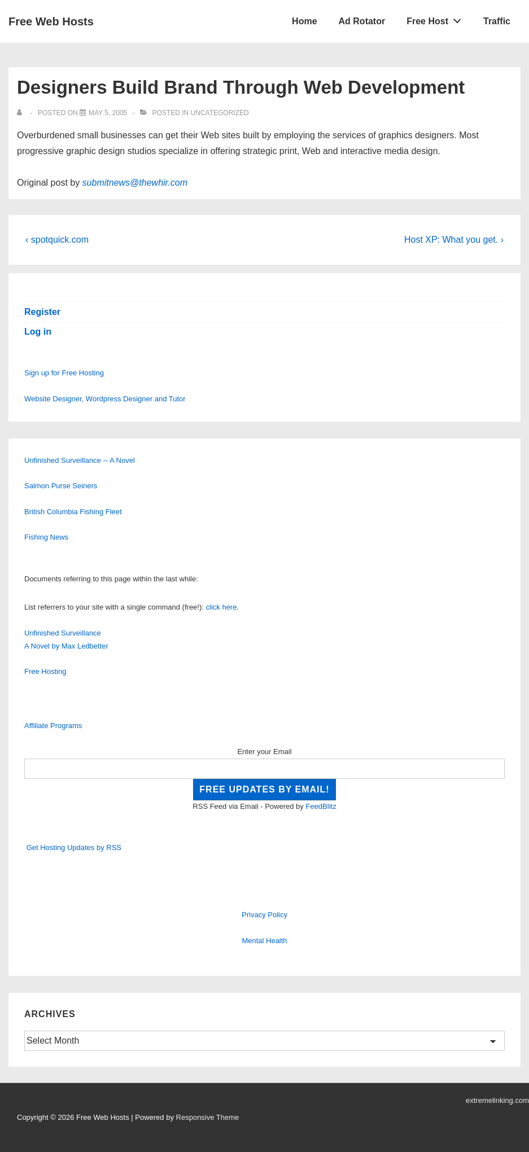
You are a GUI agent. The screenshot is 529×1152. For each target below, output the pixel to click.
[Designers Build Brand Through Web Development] (108, 113)
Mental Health (264, 940)
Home (304, 21)
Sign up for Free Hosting (64, 373)
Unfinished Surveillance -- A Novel (79, 460)
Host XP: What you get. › (454, 239)
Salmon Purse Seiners (60, 485)
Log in (37, 331)
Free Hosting (45, 671)
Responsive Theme (207, 1117)
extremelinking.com (497, 1100)
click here (221, 607)
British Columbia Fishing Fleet (73, 511)
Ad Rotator (362, 21)
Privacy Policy (264, 914)
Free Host (436, 18)
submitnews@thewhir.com (134, 182)
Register (42, 312)
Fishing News (46, 537)
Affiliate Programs (53, 725)
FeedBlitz (320, 806)
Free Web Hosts (51, 21)
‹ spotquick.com (57, 239)
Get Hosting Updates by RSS (74, 847)
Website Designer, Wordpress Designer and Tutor (105, 399)
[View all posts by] (22, 113)
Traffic (496, 21)
